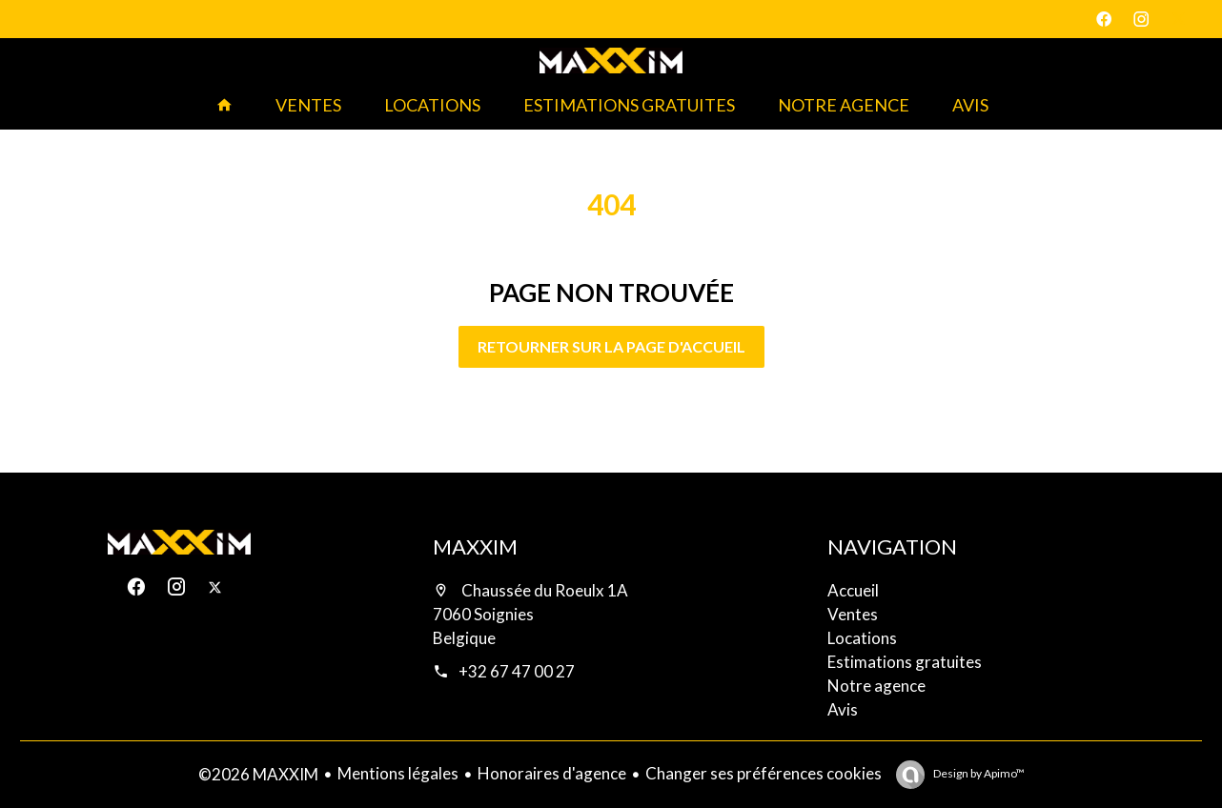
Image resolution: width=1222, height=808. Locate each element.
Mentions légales (397, 773)
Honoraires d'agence (552, 773)
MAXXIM (475, 546)
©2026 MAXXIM (258, 774)
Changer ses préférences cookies (763, 773)
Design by (978, 773)
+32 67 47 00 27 (516, 671)
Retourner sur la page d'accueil (611, 346)
